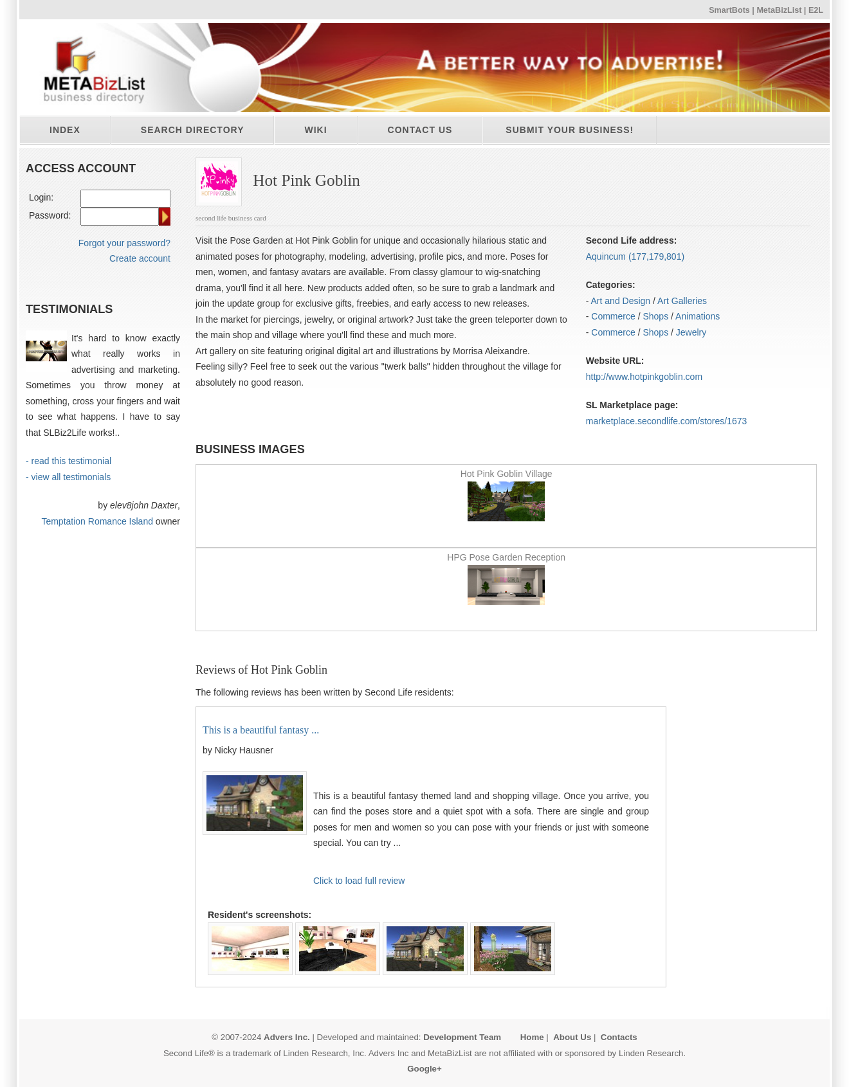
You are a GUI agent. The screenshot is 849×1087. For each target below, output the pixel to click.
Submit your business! (570, 130)
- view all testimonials (68, 477)
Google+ (424, 1069)
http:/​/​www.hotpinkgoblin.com (644, 377)
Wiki (315, 130)
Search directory (192, 130)
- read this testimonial (68, 461)
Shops (655, 316)
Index (65, 130)
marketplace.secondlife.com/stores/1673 (666, 421)
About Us (572, 1037)
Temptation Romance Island (97, 521)
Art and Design (621, 301)
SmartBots (729, 10)
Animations (697, 316)
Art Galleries (682, 301)
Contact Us (420, 130)
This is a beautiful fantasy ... (261, 729)
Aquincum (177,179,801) (635, 256)
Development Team (462, 1037)
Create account (139, 258)
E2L (815, 10)
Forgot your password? (124, 243)
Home (532, 1037)
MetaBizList (778, 10)
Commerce (613, 316)
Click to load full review (359, 881)
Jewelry (691, 332)
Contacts (619, 1037)
